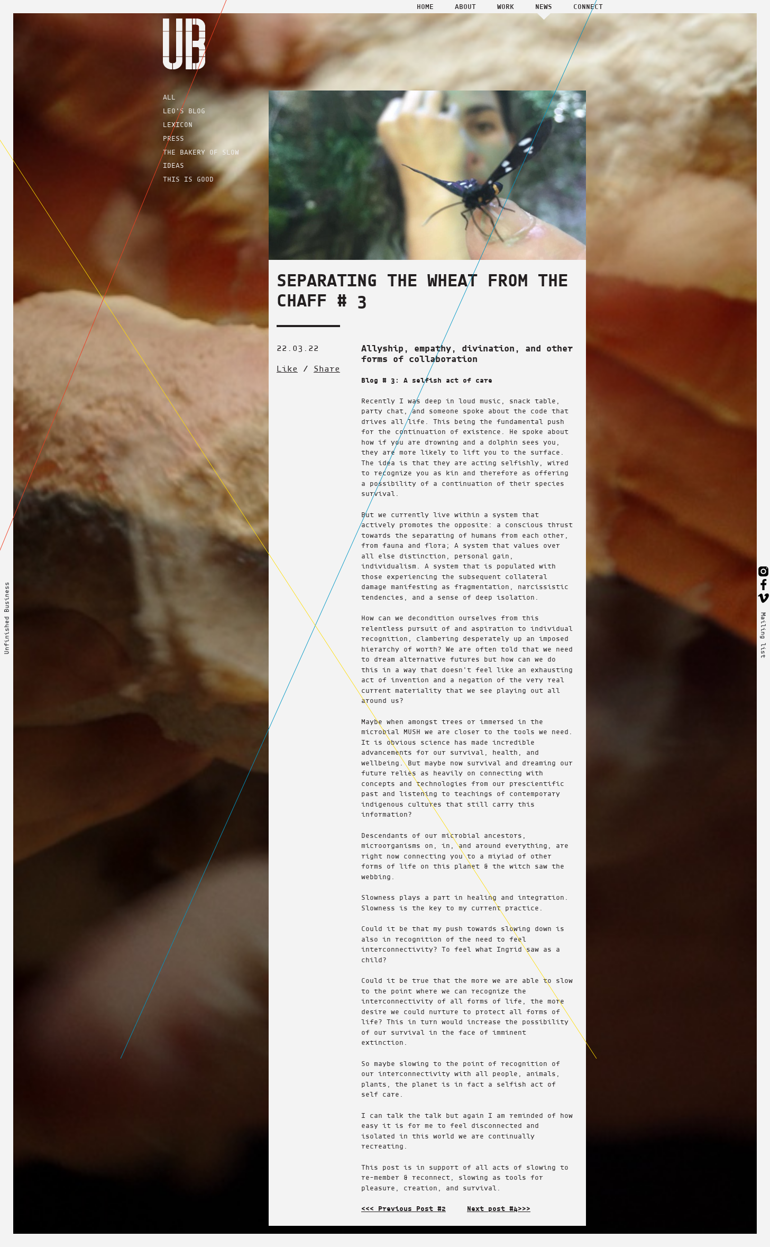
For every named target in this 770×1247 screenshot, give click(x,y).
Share (327, 368)
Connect (588, 6)
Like (287, 368)
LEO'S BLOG (184, 110)
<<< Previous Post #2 (403, 1208)
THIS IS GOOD (188, 179)
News (543, 6)
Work (505, 6)
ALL (169, 97)
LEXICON (177, 124)
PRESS (173, 138)
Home (425, 6)
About (465, 6)
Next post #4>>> (498, 1208)
